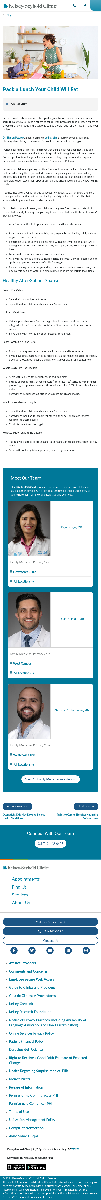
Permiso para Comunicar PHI (30, 1103)
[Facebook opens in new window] (14, 950)
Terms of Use (19, 1112)
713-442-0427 (50, 931)
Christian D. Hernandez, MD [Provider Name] (71, 710)
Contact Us (50, 941)
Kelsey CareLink (21, 1004)
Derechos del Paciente (26, 1049)
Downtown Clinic (24, 572)
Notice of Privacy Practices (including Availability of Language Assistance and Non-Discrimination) (47, 1022)
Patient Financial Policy (26, 1041)
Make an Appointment (50, 922)
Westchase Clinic (24, 755)
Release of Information (26, 1087)
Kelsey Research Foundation (30, 1012)
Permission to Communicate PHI (33, 1095)
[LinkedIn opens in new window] (68, 950)
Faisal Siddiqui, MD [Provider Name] (71, 619)
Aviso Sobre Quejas (23, 1136)
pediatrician (51, 137)
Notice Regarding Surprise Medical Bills (38, 1071)
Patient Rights (19, 1079)
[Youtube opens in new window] (50, 950)
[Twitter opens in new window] (31, 950)
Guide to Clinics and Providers (32, 987)
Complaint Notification (26, 1128)
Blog (8, 15)
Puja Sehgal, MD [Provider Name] (71, 527)
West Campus (22, 663)
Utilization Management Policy (32, 1120)
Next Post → (85, 806)
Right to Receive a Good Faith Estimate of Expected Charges (48, 1060)
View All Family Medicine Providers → (50, 779)
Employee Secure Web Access (31, 979)
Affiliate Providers (22, 963)
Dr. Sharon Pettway (13, 137)
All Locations (20, 581)
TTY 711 (74, 1149)
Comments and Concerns (28, 971)
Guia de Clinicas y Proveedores (32, 996)
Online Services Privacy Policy (31, 1033)
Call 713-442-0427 (50, 843)
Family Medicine (25, 487)
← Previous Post (18, 806)
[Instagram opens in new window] (86, 950)
